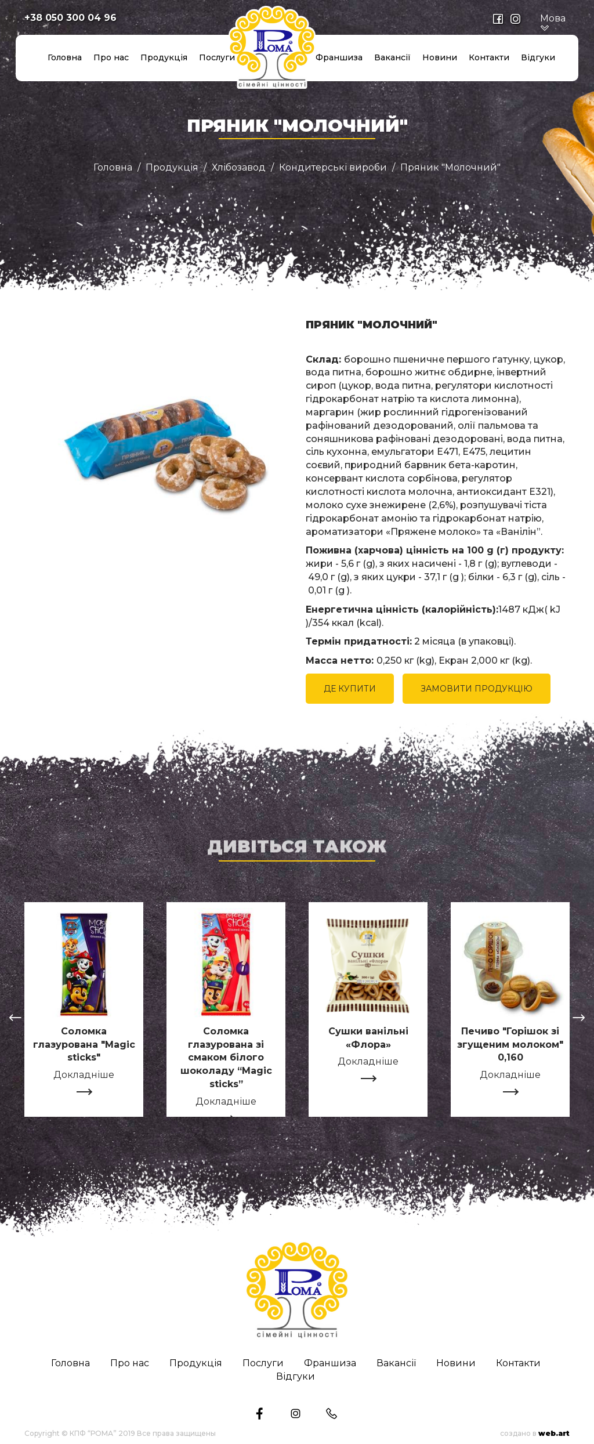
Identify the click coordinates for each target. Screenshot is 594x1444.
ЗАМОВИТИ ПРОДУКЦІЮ (477, 688)
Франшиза (339, 57)
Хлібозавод (239, 167)
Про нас (111, 57)
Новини (439, 57)
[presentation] (15, 1019)
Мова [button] (553, 23)
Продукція (163, 57)
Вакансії (392, 57)
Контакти (489, 57)
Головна (65, 57)
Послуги (217, 57)
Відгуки (538, 57)
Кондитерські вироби (333, 167)
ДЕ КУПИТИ (350, 688)
